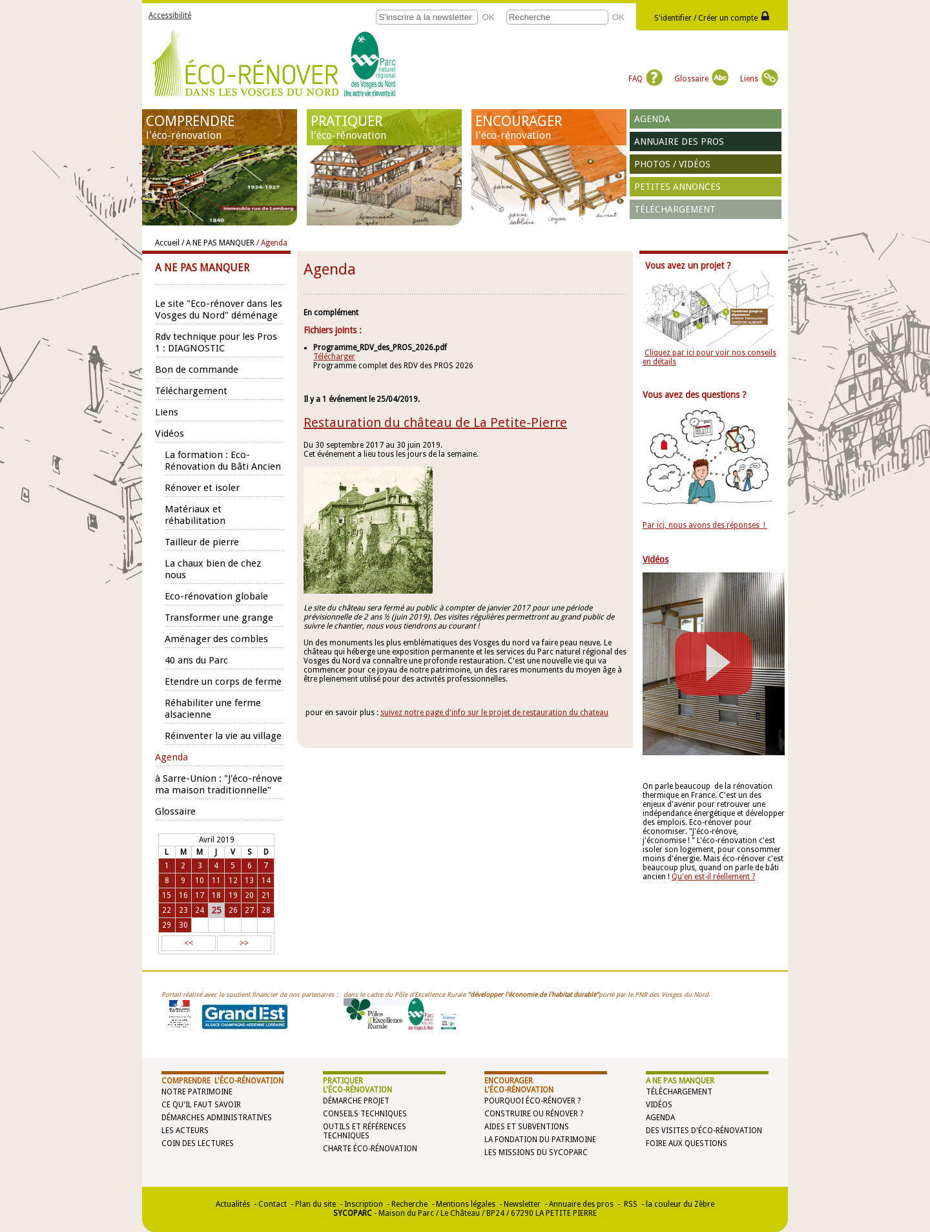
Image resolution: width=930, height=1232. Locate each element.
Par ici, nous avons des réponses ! (705, 525)
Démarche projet (356, 1100)
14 (266, 880)
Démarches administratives (216, 1117)
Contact (272, 1204)
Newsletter (522, 1204)
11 (216, 880)
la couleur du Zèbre (680, 1204)
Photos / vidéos (672, 164)
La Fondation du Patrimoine (540, 1139)
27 (249, 910)
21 (266, 895)
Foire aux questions (686, 1143)
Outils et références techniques (364, 1131)
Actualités (233, 1204)
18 (216, 895)
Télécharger (334, 356)
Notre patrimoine (196, 1091)
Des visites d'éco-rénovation (704, 1130)
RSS (629, 1204)
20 (249, 895)
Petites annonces (677, 187)
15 (166, 895)
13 (249, 880)
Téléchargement (675, 209)
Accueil (167, 242)
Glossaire (701, 78)
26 (233, 910)
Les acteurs (185, 1130)
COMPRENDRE (219, 127)
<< (188, 943)
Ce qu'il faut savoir (201, 1104)
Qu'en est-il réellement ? (713, 876)
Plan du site (315, 1204)
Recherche (409, 1204)
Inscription (363, 1204)
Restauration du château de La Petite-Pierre (435, 422)
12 (233, 880)
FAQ (645, 78)
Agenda (652, 119)
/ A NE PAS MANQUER (217, 242)
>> (244, 943)
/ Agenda (271, 242)
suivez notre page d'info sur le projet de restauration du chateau (494, 712)
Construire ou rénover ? (533, 1113)
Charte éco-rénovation (370, 1148)
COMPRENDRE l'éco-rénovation (222, 1080)
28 (266, 910)
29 (166, 925)
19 (233, 895)
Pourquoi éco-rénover (529, 1100)
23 (183, 910)
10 (199, 880)
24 (199, 910)
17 (199, 895)
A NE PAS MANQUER (680, 1080)
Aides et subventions (526, 1126)
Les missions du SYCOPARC (536, 1152)
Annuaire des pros (679, 141)
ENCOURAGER (549, 127)
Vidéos (659, 1104)
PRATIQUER (384, 127)
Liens (759, 78)
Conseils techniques (365, 1113)
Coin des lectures (197, 1143)
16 (183, 895)
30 (183, 925)
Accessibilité (170, 15)
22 (166, 910)
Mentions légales (465, 1204)
